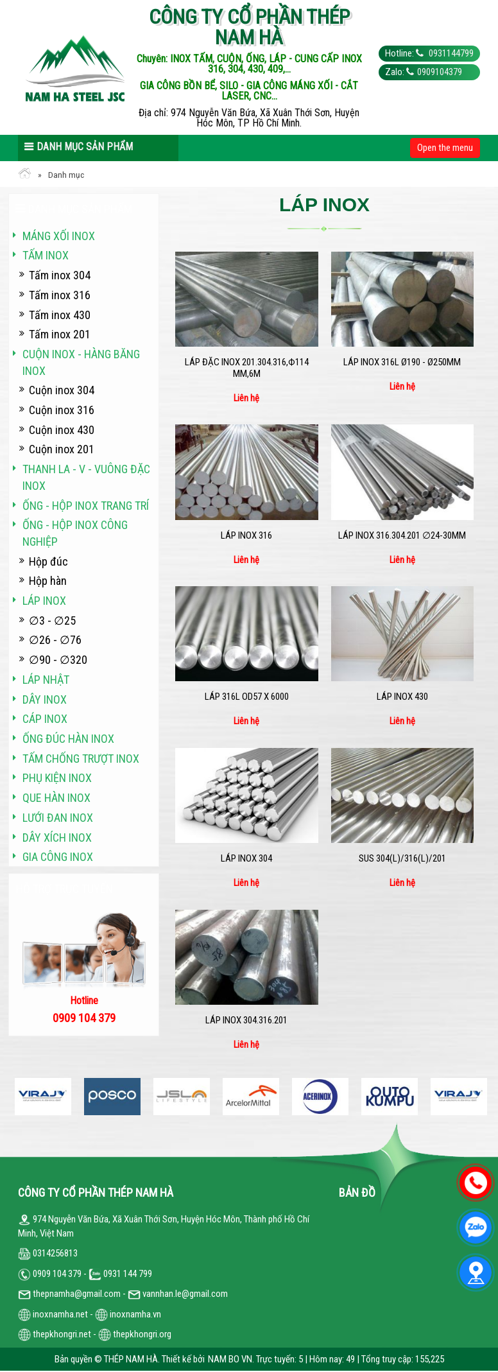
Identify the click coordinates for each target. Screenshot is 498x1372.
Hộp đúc (48, 561)
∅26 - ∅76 (55, 640)
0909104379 (439, 72)
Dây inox (44, 699)
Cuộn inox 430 (61, 430)
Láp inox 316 (246, 535)
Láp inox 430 (402, 696)
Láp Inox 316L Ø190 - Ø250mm (402, 362)
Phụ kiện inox (57, 778)
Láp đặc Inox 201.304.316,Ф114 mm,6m (247, 367)
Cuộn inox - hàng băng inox (81, 362)
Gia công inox (57, 857)
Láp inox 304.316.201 (246, 1020)
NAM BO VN (230, 1359)
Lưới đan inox (57, 817)
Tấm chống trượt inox (80, 758)
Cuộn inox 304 (61, 390)
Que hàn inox (56, 797)
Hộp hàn (48, 580)
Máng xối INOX (58, 236)
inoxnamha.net (60, 1314)
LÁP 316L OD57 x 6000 (247, 696)
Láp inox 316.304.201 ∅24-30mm (402, 535)
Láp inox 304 (246, 858)
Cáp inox (44, 718)
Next (480, 1097)
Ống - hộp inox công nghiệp (75, 533)
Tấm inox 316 (59, 295)
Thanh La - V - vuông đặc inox (86, 477)
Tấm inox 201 (59, 334)
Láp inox (44, 600)
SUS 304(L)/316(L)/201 (402, 858)
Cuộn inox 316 (61, 410)
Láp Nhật (45, 679)
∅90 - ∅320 (58, 659)
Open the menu (445, 147)
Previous (18, 1097)
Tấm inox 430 (59, 315)
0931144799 (450, 53)
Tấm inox (45, 255)
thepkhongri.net (54, 1334)
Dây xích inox (57, 837)
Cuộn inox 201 (61, 449)
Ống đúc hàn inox (68, 738)
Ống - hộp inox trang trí (85, 505)
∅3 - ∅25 (52, 620)
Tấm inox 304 (59, 275)
